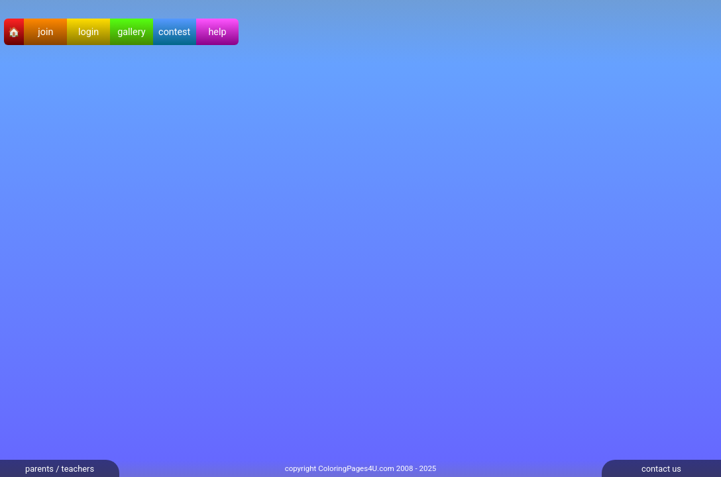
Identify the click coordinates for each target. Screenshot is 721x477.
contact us (661, 469)
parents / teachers (59, 469)
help (217, 32)
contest (174, 32)
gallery (131, 32)
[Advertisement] (53, 262)
